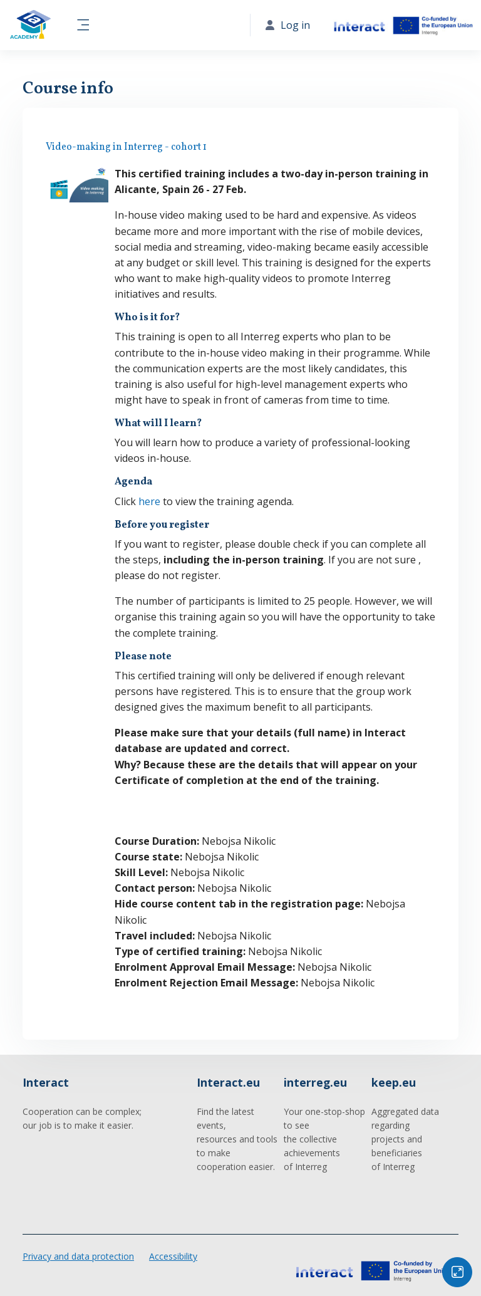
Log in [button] (288, 25)
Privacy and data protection (78, 1256)
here (149, 501)
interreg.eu (315, 1082)
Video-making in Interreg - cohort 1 (126, 147)
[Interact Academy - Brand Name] (30, 25)
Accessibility (173, 1256)
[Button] (457, 1272)
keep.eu (393, 1082)
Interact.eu (228, 1082)
